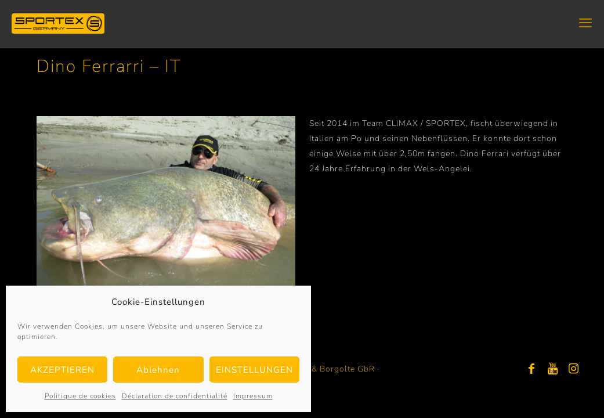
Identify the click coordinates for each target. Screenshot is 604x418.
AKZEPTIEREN (62, 370)
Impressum (253, 396)
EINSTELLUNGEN (254, 370)
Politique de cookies (80, 396)
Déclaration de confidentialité (174, 396)
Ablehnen (158, 370)
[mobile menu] (585, 23)
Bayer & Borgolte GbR (330, 368)
